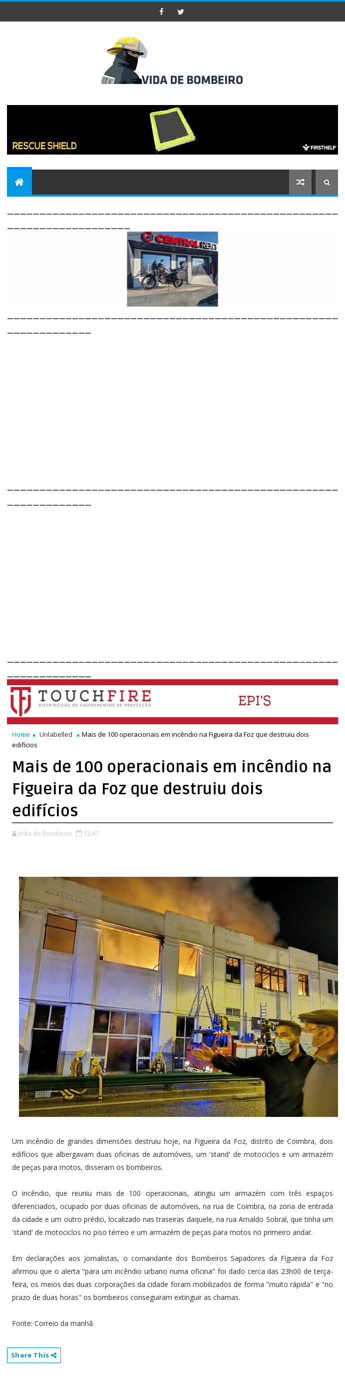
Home (21, 734)
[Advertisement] (176, 406)
